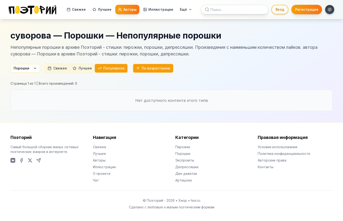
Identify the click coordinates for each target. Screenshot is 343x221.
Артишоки (183, 180)
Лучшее (101, 9)
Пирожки (182, 147)
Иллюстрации (158, 9)
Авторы (127, 9)
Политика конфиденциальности (284, 154)
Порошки (25, 68)
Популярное (111, 68)
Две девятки (186, 174)
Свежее (76, 9)
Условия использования (277, 147)
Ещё (186, 9)
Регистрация (306, 9)
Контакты (265, 167)
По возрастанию (153, 68)
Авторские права (272, 160)
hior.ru (195, 200)
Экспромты (184, 160)
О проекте (102, 174)
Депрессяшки (186, 167)
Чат (96, 180)
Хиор (182, 200)
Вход (280, 9)
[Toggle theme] (329, 9)
